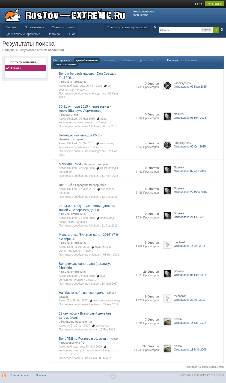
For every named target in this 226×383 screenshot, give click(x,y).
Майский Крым (70, 164)
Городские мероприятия (90, 185)
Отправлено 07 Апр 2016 (190, 171)
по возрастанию (66, 64)
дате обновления (87, 60)
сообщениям (127, 60)
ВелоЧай (65, 185)
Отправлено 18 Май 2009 (190, 349)
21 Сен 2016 (110, 225)
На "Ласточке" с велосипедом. (81, 293)
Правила (54, 34)
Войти (198, 3)
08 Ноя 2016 (111, 254)
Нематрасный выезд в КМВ (79, 135)
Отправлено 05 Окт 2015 (190, 146)
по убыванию (189, 60)
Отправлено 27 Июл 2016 (190, 192)
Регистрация (214, 3)
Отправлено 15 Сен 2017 (190, 322)
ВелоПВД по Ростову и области (82, 338)
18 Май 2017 (110, 283)
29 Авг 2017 (110, 304)
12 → (72, 354)
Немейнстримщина (73, 81)
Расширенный (222, 29)
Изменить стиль (19, 375)
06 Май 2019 (107, 358)
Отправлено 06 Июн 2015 (190, 86)
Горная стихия (70, 114)
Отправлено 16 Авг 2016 (189, 245)
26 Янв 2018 (107, 329)
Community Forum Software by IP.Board (201, 375)
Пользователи (34, 27)
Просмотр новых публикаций (127, 27)
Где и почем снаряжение (23, 34)
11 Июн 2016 (110, 175)
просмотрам (146, 60)
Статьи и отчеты (63, 27)
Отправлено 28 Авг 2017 (189, 299)
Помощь (41, 375)
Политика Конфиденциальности (205, 366)
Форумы (11, 27)
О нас (71, 34)
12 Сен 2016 (110, 196)
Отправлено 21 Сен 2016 (190, 217)
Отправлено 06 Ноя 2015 (190, 117)
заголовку (110, 60)
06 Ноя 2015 (110, 126)
